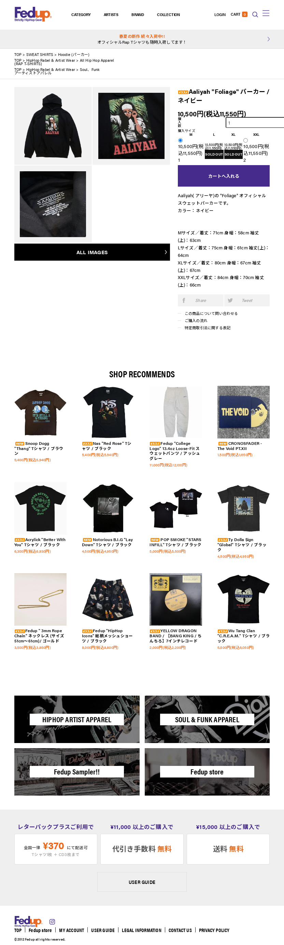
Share (200, 300)
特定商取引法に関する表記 (207, 328)
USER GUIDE (142, 881)
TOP (18, 54)
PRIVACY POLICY (214, 929)
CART (239, 14)
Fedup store (40, 929)
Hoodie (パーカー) (74, 54)
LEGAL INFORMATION (141, 929)
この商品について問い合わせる (211, 313)
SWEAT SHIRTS (39, 54)
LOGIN (220, 14)
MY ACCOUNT (71, 929)
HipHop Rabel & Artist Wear (50, 60)
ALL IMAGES (92, 252)
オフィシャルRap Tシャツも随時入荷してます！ (142, 39)
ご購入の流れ (196, 320)
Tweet (247, 300)
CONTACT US (180, 929)
